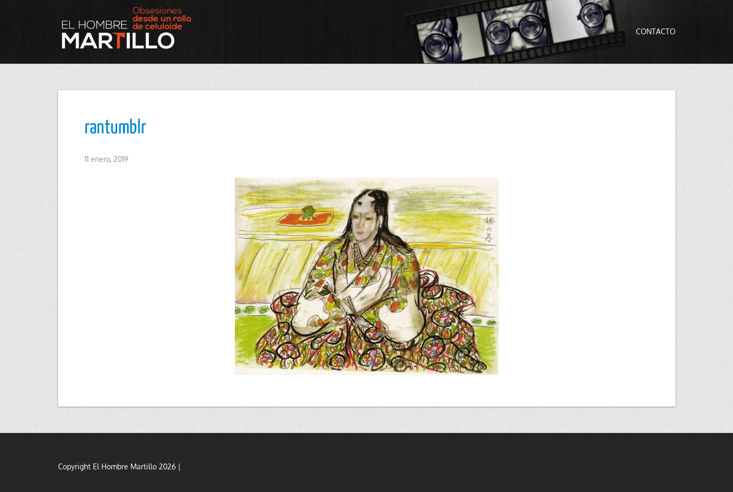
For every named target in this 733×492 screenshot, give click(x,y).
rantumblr (115, 128)
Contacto (655, 31)
